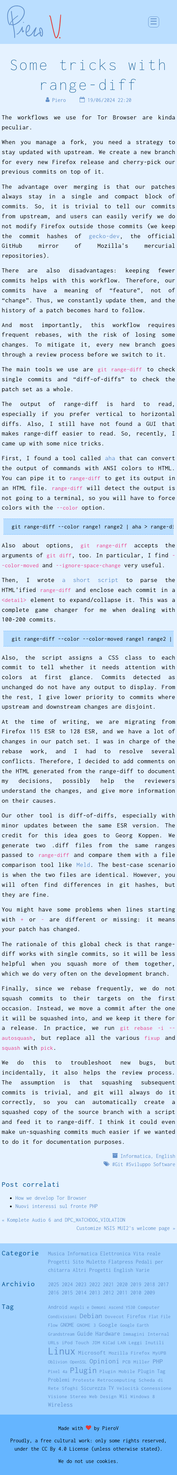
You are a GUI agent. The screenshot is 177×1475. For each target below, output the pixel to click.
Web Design (103, 1396)
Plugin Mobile (117, 1371)
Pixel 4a (57, 1371)
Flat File (159, 1316)
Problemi (59, 1380)
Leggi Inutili (146, 1342)
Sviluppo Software (152, 1164)
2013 (94, 1293)
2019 (135, 1284)
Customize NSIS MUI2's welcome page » (125, 1228)
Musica (56, 1253)
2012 (108, 1293)
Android (57, 1307)
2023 (80, 1284)
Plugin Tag (151, 1371)
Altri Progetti (92, 1270)
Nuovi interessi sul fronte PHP (56, 1206)
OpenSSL (78, 1361)
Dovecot (114, 1316)
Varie (143, 1270)
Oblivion (57, 1361)
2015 (67, 1293)
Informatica (135, 1156)
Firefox (136, 1316)
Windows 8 (142, 1396)
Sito (78, 1262)
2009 (149, 1293)
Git (119, 1164)
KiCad (109, 1342)
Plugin (83, 1370)
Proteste (84, 1380)
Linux (61, 1351)
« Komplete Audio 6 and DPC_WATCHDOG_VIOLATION (63, 1220)
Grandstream (61, 1334)
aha (110, 458)
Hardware (107, 1333)
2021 (108, 1284)
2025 (53, 1284)
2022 (94, 1284)
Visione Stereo (67, 1396)
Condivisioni (62, 1316)
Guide (85, 1334)
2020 (122, 1284)
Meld (83, 864)
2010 (135, 1293)
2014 (80, 1293)
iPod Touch (75, 1342)
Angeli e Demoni (88, 1307)
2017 (163, 1284)
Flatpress (120, 1262)
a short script (90, 580)
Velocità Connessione (144, 1388)
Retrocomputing (116, 1380)
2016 (53, 1293)
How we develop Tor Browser (51, 1198)
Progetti (59, 1262)
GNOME (67, 1325)
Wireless (60, 1405)
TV (111, 1388)
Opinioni (105, 1361)
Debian (91, 1316)
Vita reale (147, 1253)
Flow (53, 1325)
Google (108, 1325)
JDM (96, 1342)
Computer (149, 1307)
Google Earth (134, 1325)
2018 (149, 1284)
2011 (122, 1293)
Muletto (96, 1262)
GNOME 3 (86, 1325)
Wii (123, 1396)
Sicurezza (93, 1388)
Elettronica (115, 1253)
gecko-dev (104, 236)
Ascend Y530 (122, 1307)
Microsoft (92, 1352)
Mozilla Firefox (129, 1353)
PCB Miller (136, 1361)
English (165, 1156)
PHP (158, 1361)
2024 (67, 1284)
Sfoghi (70, 1388)
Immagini (134, 1334)
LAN (122, 1342)
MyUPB (159, 1353)
